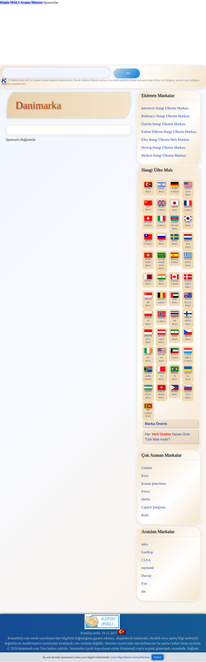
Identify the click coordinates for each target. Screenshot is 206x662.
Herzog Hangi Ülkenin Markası (164, 147)
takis (145, 544)
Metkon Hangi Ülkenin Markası (164, 155)
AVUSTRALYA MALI (188, 300)
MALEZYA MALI (161, 355)
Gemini (147, 468)
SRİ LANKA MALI (148, 410)
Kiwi (145, 475)
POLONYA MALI (148, 318)
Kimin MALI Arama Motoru (21, 2)
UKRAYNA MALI (188, 373)
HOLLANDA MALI (188, 241)
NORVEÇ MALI (161, 316)
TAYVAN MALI (148, 239)
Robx (145, 515)
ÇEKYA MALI (188, 335)
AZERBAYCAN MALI (175, 223)
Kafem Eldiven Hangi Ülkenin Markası (169, 132)
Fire (144, 583)
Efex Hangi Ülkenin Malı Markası (166, 139)
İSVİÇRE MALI (148, 221)
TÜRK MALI (148, 187)
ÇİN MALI (148, 205)
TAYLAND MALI (175, 318)
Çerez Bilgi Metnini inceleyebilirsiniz (130, 657)
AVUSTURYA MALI (161, 336)
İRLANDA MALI (148, 355)
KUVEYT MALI (175, 353)
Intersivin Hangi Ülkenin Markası (165, 108)
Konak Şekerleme (154, 483)
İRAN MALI (175, 335)
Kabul (157, 657)
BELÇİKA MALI (161, 298)
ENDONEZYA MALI (148, 336)
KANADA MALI (175, 279)
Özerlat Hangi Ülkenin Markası (164, 124)
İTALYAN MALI (161, 221)
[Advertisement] (102, 35)
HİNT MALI (161, 279)
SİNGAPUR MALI (148, 300)
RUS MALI (161, 239)
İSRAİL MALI (161, 187)
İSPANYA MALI (175, 258)
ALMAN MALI (175, 187)
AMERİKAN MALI (188, 189)
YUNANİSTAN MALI (188, 260)
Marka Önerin (156, 423)
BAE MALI (175, 298)
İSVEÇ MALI (175, 239)
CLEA (146, 560)
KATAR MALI (148, 279)
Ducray (147, 575)
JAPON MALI (175, 205)
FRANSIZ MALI (188, 205)
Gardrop (147, 552)
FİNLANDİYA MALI (188, 318)
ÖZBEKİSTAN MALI (148, 392)
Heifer (146, 499)
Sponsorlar (29, 2)
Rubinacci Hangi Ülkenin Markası (166, 116)
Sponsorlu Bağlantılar (21, 139)
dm (144, 591)
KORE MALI (188, 221)
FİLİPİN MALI (175, 390)
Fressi (146, 491)
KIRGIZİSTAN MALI (161, 392)
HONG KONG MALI (148, 260)
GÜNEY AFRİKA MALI (148, 373)
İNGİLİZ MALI (161, 205)
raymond (148, 568)
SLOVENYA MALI (188, 392)
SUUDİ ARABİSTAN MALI (161, 261)
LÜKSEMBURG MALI (188, 355)
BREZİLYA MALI (175, 373)
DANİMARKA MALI (188, 281)
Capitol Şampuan (154, 507)
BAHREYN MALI (161, 373)
